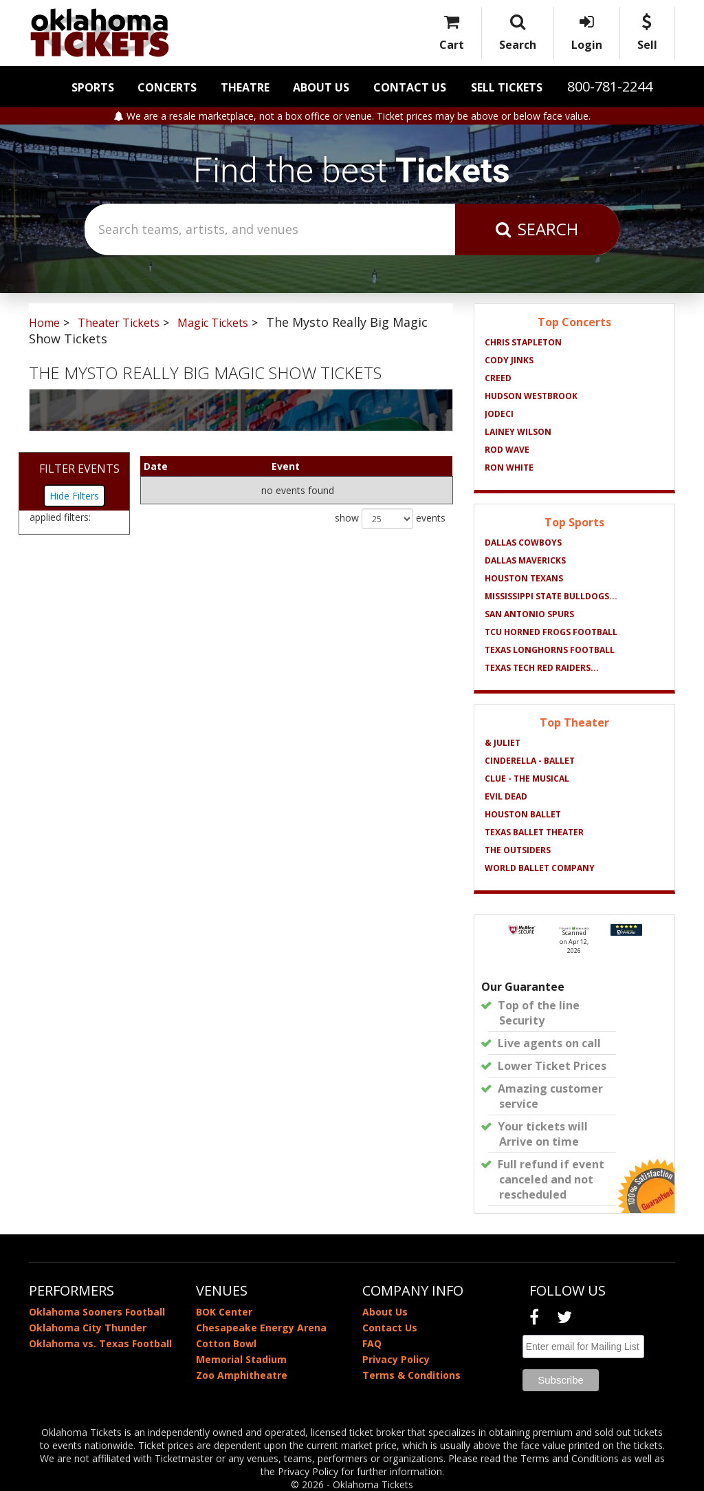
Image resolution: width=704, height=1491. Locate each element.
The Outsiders (518, 850)
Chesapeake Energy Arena (261, 1327)
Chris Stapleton (523, 342)
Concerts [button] (167, 87)
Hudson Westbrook (531, 396)
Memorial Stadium (241, 1359)
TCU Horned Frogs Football (551, 632)
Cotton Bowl (226, 1343)
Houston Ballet (523, 814)
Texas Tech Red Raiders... (542, 668)
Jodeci (499, 414)
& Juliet (502, 743)
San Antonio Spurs (529, 614)
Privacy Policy (396, 1359)
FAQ (372, 1343)
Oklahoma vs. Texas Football (100, 1343)
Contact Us (409, 87)
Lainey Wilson (518, 432)
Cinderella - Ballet (530, 760)
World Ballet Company (540, 868)
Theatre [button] (245, 87)
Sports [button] (93, 87)
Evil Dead (506, 796)
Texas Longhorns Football (550, 650)
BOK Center (224, 1311)
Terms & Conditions (411, 1375)
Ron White (509, 467)
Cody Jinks (509, 360)
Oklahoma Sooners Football (97, 1311)
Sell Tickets (506, 87)
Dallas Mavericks (525, 560)
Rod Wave (507, 449)
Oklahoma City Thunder (87, 1327)
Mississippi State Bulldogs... (551, 596)
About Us (321, 87)
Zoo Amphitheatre (241, 1375)
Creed (498, 378)
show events (390, 518)
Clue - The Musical (527, 778)
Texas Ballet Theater (534, 832)
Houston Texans (524, 578)
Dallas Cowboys (523, 542)
